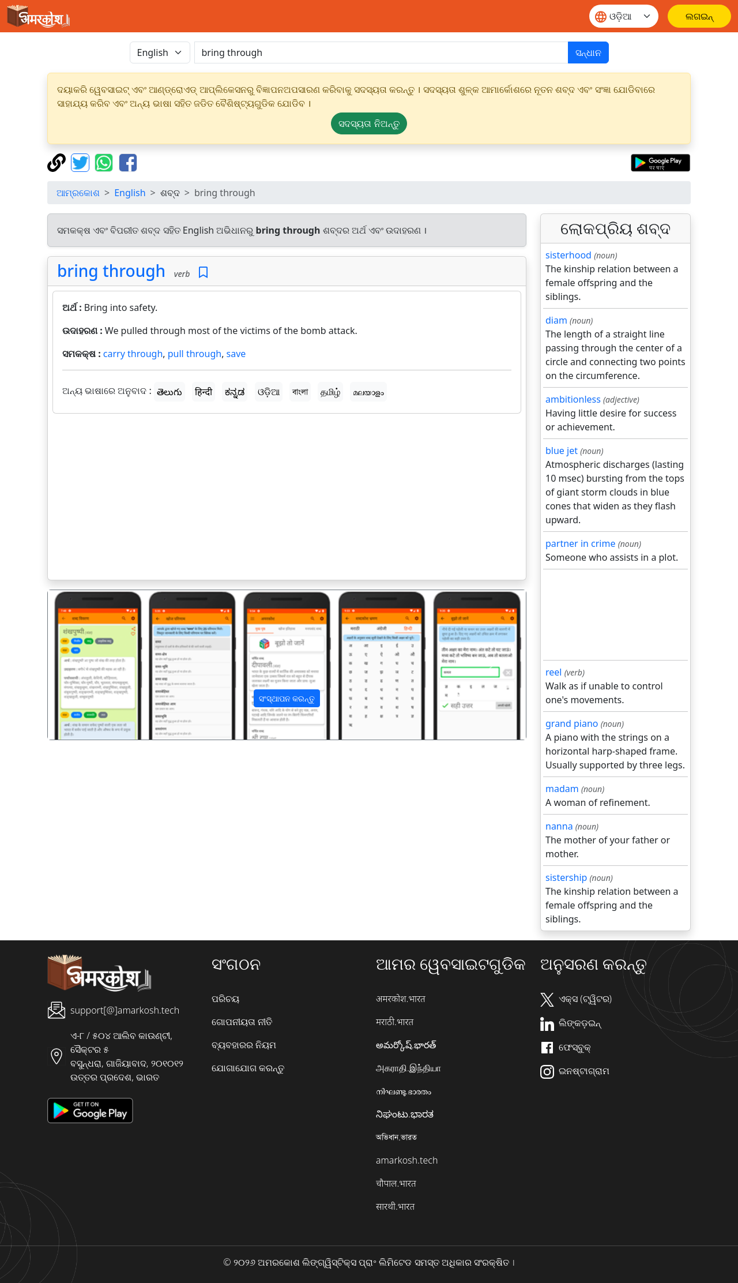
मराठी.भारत (394, 1021)
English (129, 192)
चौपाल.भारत (396, 1183)
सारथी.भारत (395, 1206)
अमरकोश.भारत (401, 998)
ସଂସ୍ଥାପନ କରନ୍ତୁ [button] (287, 698)
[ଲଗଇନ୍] (699, 16)
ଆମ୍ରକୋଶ (78, 192)
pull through (194, 353)
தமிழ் (330, 391)
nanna (559, 826)
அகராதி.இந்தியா (408, 1067)
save (236, 353)
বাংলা (300, 391)
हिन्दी (203, 391)
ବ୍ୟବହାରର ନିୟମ (244, 1044)
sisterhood (568, 255)
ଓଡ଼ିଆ (269, 391)
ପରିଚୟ (225, 998)
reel (553, 672)
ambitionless (573, 399)
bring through (111, 271)
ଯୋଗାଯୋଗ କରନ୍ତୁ (248, 1067)
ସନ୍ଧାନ (588, 52)
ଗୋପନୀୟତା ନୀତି (242, 1021)
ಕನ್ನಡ (234, 391)
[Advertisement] (287, 499)
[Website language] (623, 16)
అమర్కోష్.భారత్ (406, 1044)
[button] (83, 665)
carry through (133, 353)
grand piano (571, 723)
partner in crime (580, 543)
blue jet (561, 450)
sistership (566, 877)
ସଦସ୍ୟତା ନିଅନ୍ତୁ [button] (368, 123)
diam (556, 320)
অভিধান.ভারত (396, 1137)
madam (562, 788)
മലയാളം (368, 391)
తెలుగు (169, 391)
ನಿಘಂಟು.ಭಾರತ (405, 1114)
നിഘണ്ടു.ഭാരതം (403, 1091)
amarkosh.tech (407, 1160)
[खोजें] (381, 52)
